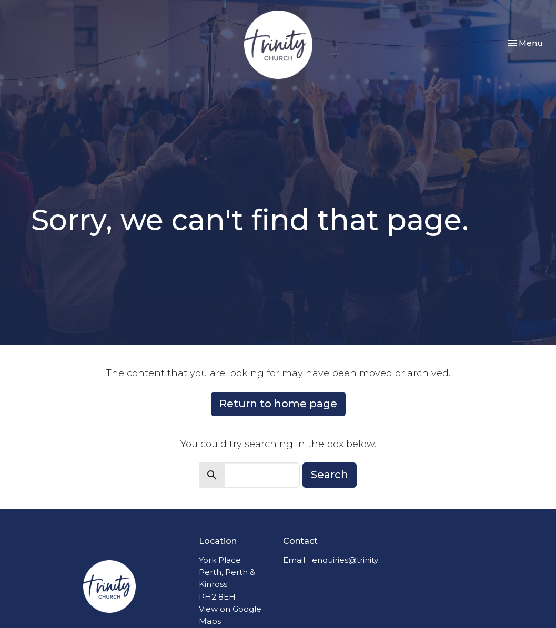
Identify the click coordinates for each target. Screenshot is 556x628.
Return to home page (278, 403)
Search (329, 474)
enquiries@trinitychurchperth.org (348, 560)
